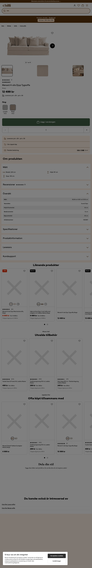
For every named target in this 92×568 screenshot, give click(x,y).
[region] (35, 558)
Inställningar (57, 561)
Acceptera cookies (56, 556)
